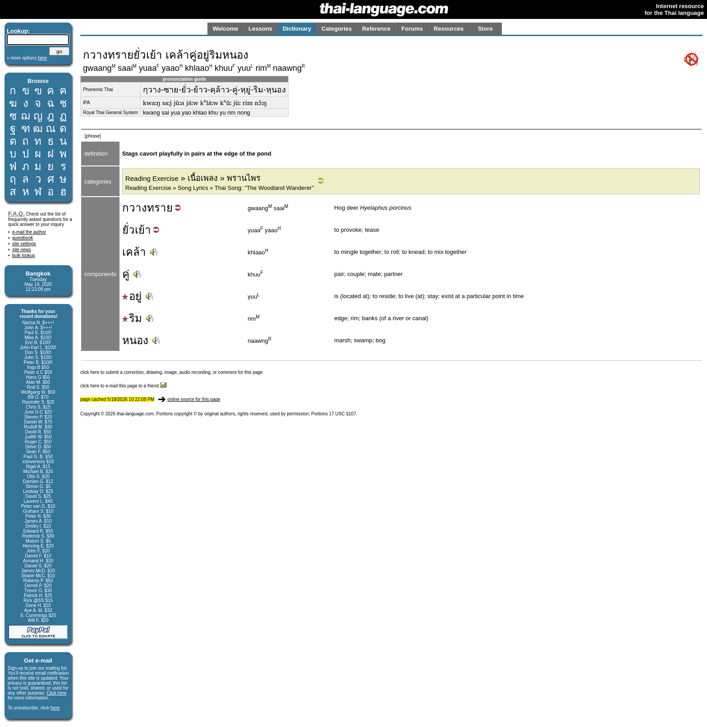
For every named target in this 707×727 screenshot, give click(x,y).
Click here (56, 692)
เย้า (143, 230)
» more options (27, 57)
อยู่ (132, 296)
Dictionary (297, 28)
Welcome (225, 28)
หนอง (135, 340)
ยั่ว (128, 230)
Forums (412, 28)
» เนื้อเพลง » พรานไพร (193, 178)
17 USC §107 (342, 413)
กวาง (134, 208)
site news (21, 249)
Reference (376, 28)
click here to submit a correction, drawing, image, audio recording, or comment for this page (171, 372)
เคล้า (134, 252)
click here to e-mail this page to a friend (123, 385)
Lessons (260, 28)
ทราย (160, 208)
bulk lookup (23, 255)
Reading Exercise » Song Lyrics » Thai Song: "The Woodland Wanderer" (219, 187)
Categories (336, 28)
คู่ (125, 274)
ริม (132, 318)
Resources (449, 28)
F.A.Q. (16, 213)
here (55, 707)
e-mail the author (29, 232)
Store (485, 28)
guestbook (22, 237)
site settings (24, 243)
